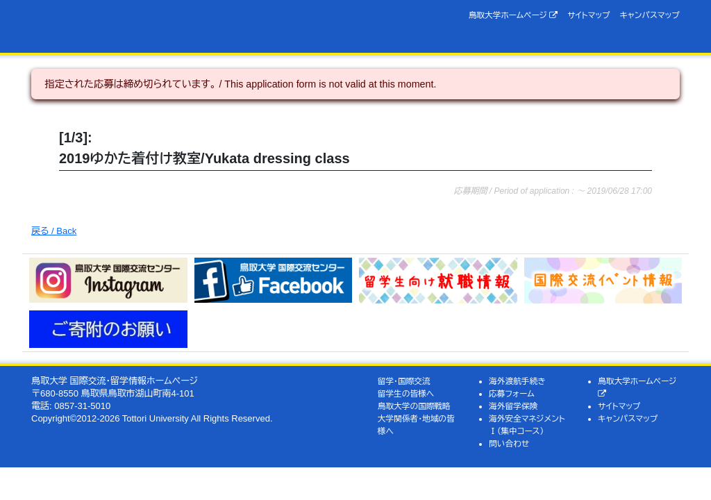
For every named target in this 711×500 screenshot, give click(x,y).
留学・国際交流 (404, 380)
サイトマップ (588, 14)
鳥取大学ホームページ (513, 15)
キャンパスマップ (650, 14)
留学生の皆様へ (406, 393)
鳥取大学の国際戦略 (414, 405)
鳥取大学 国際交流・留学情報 (170, 26)
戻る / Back (53, 231)
